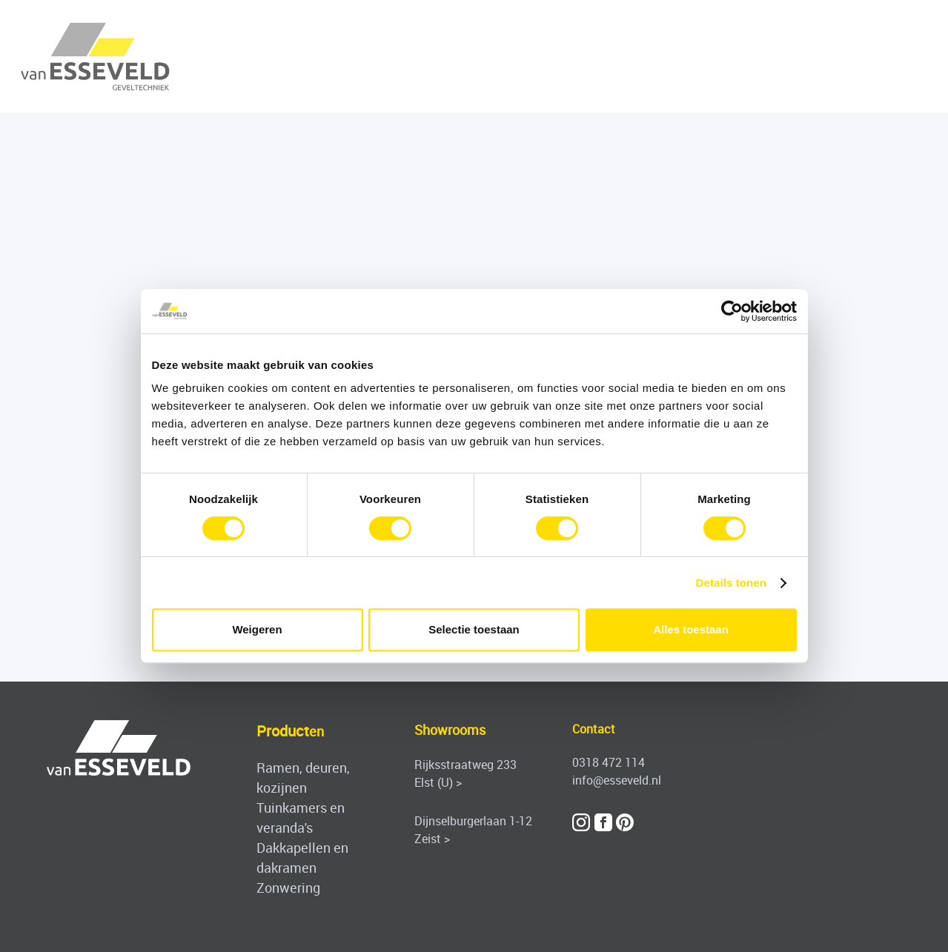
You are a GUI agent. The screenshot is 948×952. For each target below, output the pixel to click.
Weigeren (257, 629)
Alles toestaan (691, 629)
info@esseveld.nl (616, 780)
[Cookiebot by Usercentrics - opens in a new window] (732, 311)
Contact (593, 729)
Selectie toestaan (474, 629)
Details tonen (731, 582)
